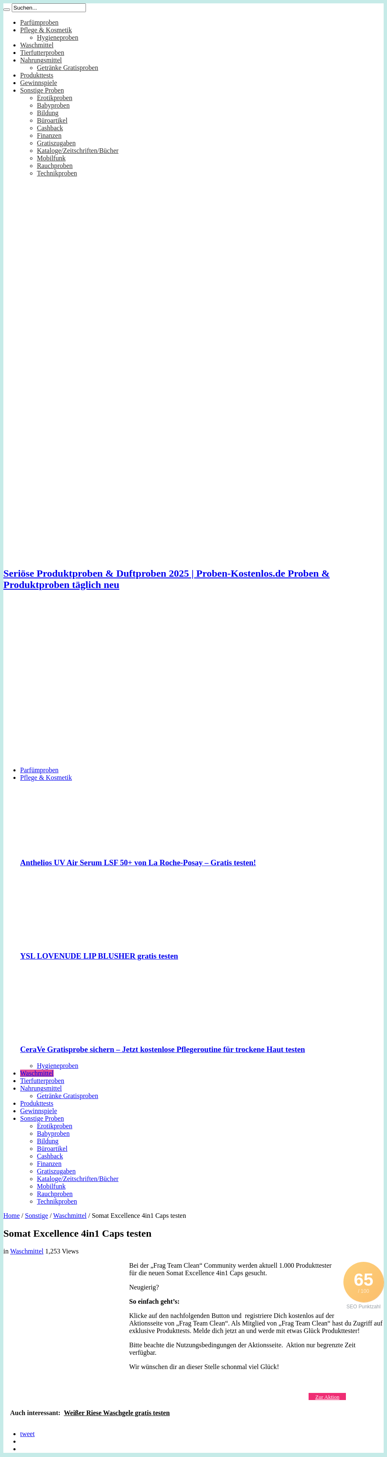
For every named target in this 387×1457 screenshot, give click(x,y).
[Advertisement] (156, 618)
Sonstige (36, 1215)
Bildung (48, 112)
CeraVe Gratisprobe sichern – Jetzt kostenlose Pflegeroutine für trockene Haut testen (162, 1049)
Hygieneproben (57, 37)
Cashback (50, 128)
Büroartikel (52, 120)
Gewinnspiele (38, 82)
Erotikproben (54, 97)
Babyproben (53, 105)
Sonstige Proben (42, 90)
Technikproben (57, 173)
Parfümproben (39, 22)
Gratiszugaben (56, 143)
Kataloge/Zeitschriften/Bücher (78, 150)
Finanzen (49, 135)
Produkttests (36, 75)
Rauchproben (55, 165)
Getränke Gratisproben (67, 67)
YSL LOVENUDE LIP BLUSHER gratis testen (99, 956)
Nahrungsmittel (41, 60)
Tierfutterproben (42, 52)
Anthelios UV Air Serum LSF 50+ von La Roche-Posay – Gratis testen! (138, 862)
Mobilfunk (51, 158)
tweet (27, 1433)
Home (11, 1215)
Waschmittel (37, 45)
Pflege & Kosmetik (46, 30)
